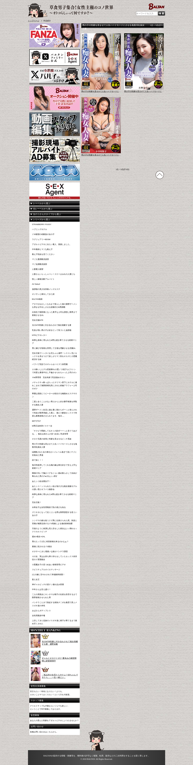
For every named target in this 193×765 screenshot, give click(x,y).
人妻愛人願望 (37, 269)
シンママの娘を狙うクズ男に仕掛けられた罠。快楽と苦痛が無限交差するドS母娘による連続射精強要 (54, 522)
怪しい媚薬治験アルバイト (43, 279)
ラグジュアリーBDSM (41, 239)
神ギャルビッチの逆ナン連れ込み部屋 (48, 584)
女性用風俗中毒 (38, 616)
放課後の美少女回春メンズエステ (46, 289)
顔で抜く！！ (37, 460)
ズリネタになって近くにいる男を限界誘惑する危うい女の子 (54, 513)
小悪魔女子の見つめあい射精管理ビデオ (49, 565)
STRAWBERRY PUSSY (41, 224)
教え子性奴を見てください (43, 254)
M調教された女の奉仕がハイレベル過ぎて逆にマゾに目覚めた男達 (54, 453)
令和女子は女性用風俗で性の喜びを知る (49, 507)
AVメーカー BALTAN (70, 10)
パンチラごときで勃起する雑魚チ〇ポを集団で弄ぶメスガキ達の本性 (54, 604)
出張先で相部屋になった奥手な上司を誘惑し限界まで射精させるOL (54, 313)
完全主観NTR (37, 320)
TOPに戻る (160, 175)
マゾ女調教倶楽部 (39, 264)
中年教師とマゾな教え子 (42, 249)
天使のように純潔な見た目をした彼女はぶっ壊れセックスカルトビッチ (54, 530)
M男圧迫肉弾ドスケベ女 (42, 426)
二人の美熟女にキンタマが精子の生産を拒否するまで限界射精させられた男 (54, 596)
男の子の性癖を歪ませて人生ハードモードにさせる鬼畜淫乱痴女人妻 (54, 445)
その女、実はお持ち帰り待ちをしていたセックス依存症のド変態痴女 (54, 558)
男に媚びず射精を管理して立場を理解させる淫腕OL (54, 348)
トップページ (33, 21)
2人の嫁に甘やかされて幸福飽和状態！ (48, 575)
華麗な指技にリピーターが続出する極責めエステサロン (54, 395)
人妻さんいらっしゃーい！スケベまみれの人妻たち (53, 274)
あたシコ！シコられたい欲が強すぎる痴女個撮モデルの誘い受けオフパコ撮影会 (54, 487)
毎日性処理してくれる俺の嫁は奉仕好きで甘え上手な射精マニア (54, 466)
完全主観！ (36, 502)
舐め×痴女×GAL (38, 537)
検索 (162, 13)
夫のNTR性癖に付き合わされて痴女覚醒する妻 (51, 325)
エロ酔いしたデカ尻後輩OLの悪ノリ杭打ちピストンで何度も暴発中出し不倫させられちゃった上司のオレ (54, 371)
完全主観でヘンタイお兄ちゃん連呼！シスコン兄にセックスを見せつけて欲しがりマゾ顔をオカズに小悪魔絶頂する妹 (54, 356)
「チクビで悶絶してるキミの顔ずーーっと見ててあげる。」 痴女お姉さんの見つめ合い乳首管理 (54, 432)
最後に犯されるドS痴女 (42, 547)
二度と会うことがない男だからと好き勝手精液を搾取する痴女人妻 (54, 403)
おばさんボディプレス (41, 611)
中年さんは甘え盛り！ (41, 589)
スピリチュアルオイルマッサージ (46, 570)
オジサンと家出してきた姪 (43, 294)
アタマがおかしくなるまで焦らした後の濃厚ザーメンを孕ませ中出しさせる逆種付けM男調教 (54, 305)
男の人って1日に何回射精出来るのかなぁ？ (50, 542)
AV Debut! (36, 284)
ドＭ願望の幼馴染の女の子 (43, 234)
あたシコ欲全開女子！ (41, 481)
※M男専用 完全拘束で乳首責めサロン (48, 377)
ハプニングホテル (39, 229)
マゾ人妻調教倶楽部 (40, 259)
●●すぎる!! (36, 421)
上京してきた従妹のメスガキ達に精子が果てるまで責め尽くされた (54, 622)
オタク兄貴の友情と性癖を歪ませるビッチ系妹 (51, 439)
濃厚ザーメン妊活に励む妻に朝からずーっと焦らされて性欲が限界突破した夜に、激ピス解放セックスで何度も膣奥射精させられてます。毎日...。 (54, 413)
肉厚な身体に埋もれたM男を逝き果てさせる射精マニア (54, 341)
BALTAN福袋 (37, 299)
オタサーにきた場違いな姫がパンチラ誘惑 (50, 551)
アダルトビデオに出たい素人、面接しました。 (51, 244)
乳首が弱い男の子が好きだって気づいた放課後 (51, 330)
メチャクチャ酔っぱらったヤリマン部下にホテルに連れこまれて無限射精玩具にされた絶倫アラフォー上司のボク (54, 385)
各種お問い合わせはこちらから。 (44, 732)
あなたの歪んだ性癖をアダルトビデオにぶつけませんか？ (54, 720)
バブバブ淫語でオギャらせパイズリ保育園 (50, 364)
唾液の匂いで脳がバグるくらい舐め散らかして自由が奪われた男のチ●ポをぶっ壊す (54, 474)
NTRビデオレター (39, 335)
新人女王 (36, 580)
